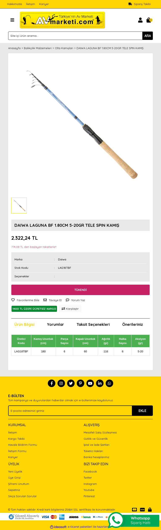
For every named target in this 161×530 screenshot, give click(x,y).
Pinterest (89, 496)
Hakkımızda (14, 4)
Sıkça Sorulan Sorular (22, 496)
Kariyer (44, 4)
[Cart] (148, 20)
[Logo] (62, 19)
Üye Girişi (14, 477)
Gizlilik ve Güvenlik (96, 438)
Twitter (88, 477)
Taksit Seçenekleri (93, 324)
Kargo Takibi (16, 438)
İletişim (30, 4)
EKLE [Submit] (142, 411)
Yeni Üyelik (15, 471)
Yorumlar (55, 324)
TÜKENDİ (80, 290)
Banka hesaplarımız (96, 457)
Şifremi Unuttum (18, 483)
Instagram (90, 483)
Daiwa (62, 259)
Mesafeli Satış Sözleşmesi (100, 432)
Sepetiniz (14, 490)
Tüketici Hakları (93, 451)
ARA (147, 36)
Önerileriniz (132, 324)
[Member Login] (140, 20)
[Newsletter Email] (80, 410)
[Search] (80, 36)
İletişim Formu (17, 451)
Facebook (90, 471)
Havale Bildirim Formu (22, 444)
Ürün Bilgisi (24, 324)
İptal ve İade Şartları (96, 444)
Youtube (89, 490)
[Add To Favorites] (25, 300)
